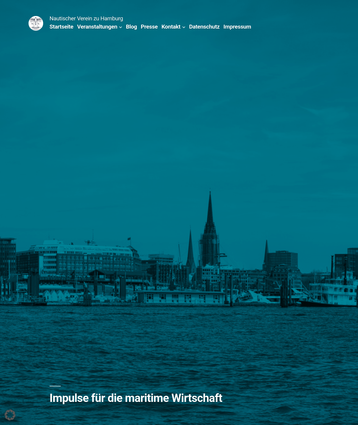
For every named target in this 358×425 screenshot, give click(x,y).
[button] (10, 415)
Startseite (61, 26)
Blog (131, 26)
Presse (149, 26)
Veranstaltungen (97, 26)
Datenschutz (204, 26)
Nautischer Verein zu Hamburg (86, 18)
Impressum (237, 26)
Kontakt (170, 26)
